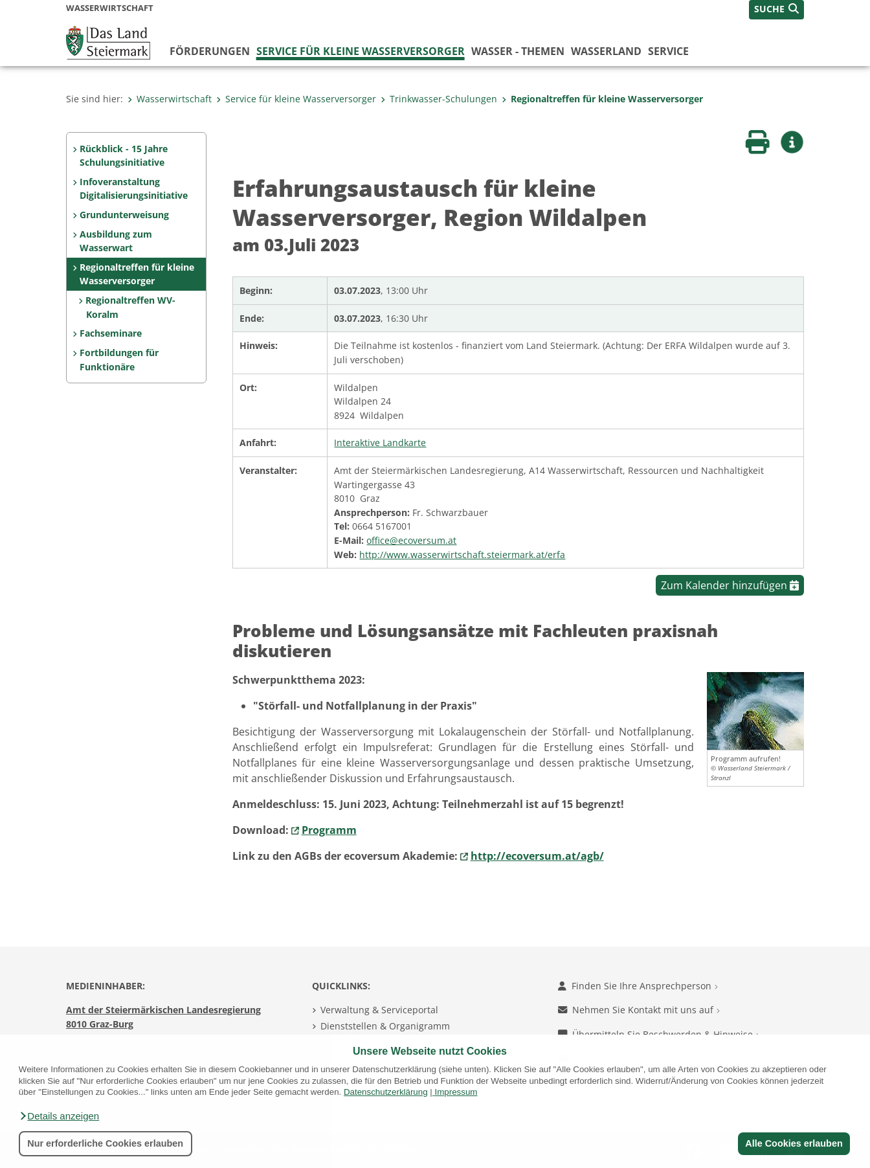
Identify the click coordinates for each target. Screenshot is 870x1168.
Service (668, 51)
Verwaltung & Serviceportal (379, 1010)
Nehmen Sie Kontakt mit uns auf (639, 1010)
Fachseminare (111, 333)
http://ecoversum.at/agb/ (537, 856)
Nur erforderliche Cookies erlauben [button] (105, 1143)
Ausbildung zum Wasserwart (116, 241)
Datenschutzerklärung (386, 1092)
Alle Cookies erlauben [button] (793, 1143)
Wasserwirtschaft (170, 99)
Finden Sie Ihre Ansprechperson (638, 986)
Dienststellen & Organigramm (385, 1026)
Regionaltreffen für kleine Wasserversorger (602, 99)
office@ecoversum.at (411, 540)
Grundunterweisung (124, 214)
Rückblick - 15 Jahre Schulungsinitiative (124, 155)
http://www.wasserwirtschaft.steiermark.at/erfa (462, 554)
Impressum (455, 1092)
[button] (59, 1116)
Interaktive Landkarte (380, 442)
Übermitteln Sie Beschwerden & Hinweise (658, 1034)
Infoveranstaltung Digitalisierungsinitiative (134, 188)
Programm (329, 830)
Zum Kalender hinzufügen (730, 585)
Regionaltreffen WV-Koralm (130, 307)
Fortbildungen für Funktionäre (119, 359)
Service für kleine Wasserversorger (360, 51)
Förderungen (210, 51)
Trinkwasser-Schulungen (439, 99)
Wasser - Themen (517, 51)
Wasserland (606, 51)
